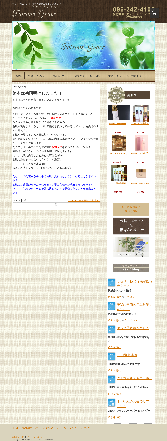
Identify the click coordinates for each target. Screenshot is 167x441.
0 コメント (131, 297)
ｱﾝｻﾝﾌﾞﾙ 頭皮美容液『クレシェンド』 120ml (129, 183)
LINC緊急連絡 (127, 355)
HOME (16, 428)
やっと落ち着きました (133, 328)
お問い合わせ (51, 428)
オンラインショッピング (75, 428)
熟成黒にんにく (31, 428)
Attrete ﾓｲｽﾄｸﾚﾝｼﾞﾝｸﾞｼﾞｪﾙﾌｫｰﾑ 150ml (148, 153)
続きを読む (114, 297)
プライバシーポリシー (35, 437)
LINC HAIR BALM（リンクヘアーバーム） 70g (129, 153)
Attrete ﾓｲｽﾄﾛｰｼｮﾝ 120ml (121, 123)
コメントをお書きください (84, 200)
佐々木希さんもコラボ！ (134, 378)
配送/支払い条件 (18, 437)
